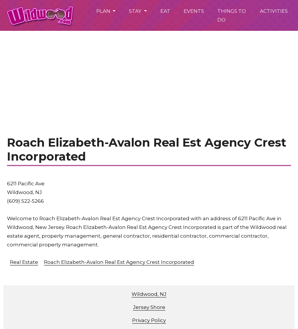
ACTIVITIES (274, 11)
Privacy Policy (149, 320)
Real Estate (24, 262)
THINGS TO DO (231, 15)
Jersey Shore (149, 307)
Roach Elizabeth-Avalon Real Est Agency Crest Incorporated (119, 262)
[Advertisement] (149, 74)
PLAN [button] (103, 11)
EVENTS (194, 11)
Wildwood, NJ (149, 294)
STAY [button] (136, 11)
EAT (165, 11)
